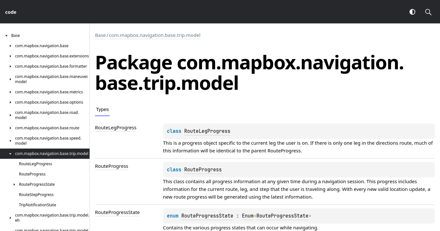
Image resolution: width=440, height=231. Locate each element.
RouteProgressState (207, 216)
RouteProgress (284, 150)
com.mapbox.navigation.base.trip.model (154, 35)
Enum (248, 216)
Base (100, 35)
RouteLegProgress (207, 131)
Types (102, 109)
